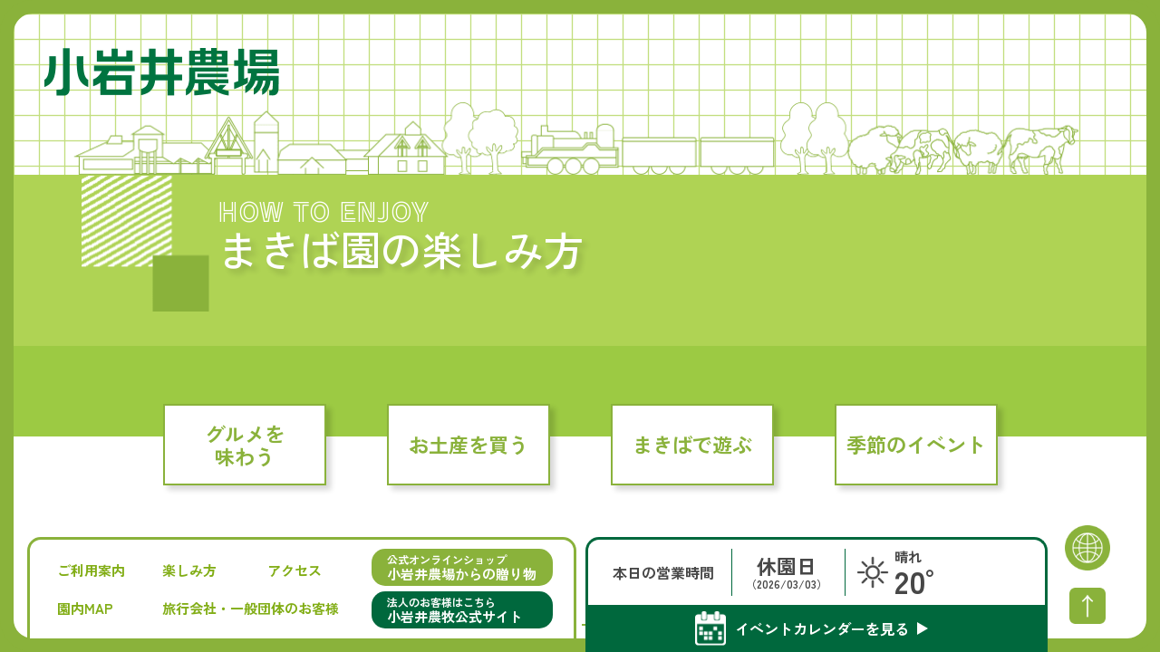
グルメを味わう (245, 444)
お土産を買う (468, 443)
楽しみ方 (189, 570)
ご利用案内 (91, 570)
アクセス (294, 570)
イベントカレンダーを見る (822, 628)
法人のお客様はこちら (462, 610)
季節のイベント (916, 443)
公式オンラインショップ (462, 567)
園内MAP (85, 608)
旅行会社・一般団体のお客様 (250, 608)
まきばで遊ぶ (692, 443)
